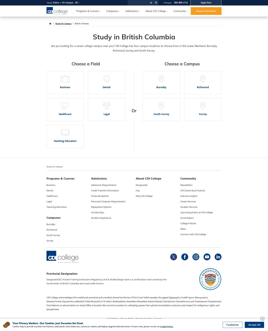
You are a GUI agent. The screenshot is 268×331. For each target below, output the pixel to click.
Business (50, 185)
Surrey (49, 241)
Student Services (188, 207)
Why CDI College (144, 196)
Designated (141, 185)
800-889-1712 (181, 2)
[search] (138, 2)
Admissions (131, 11)
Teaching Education (56, 207)
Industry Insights (188, 196)
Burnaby (50, 224)
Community (179, 11)
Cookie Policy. (166, 326)
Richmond (51, 230)
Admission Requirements (103, 185)
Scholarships (97, 212)
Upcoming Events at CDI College (196, 212)
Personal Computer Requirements (108, 201)
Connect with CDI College (193, 234)
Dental (49, 190)
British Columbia (82, 23)
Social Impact (187, 218)
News (183, 229)
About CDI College (155, 11)
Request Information (206, 11)
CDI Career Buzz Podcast (192, 190)
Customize (232, 324)
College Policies (188, 223)
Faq (137, 190)
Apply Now (206, 2)
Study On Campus (63, 23)
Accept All (254, 324)
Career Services (188, 201)
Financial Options (100, 196)
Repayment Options (101, 207)
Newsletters (186, 185)
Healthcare (52, 196)
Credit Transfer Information (105, 190)
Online (56, 2)
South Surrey (53, 235)
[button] (151, 2)
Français (168, 2)
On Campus (67, 2)
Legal (49, 201)
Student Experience (101, 218)
